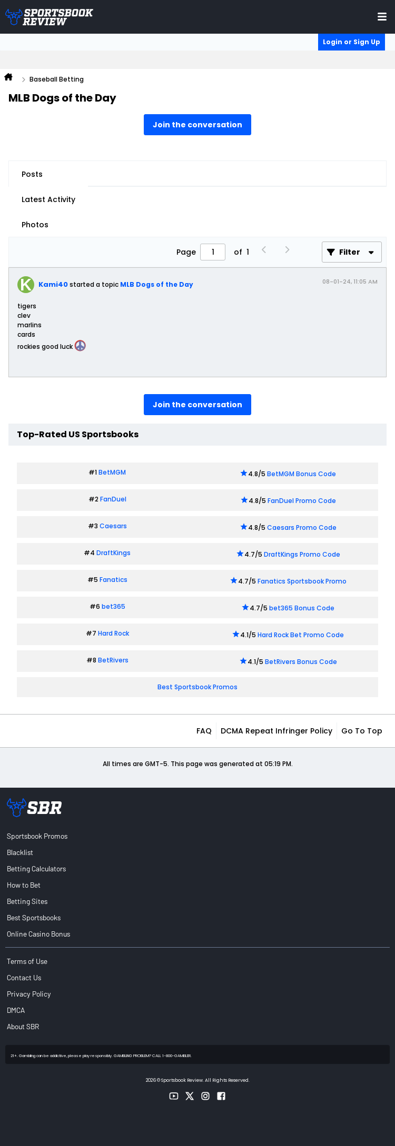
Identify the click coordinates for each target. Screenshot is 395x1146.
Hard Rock (113, 633)
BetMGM (112, 472)
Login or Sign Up (351, 41)
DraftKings (113, 552)
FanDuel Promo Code (302, 500)
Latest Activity (48, 199)
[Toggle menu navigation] (382, 16)
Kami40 (53, 284)
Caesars (113, 525)
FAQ (204, 731)
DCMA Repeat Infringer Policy (276, 731)
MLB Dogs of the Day (156, 284)
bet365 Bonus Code (301, 608)
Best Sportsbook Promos (197, 686)
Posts (32, 174)
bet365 (113, 606)
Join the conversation (197, 124)
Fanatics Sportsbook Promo (302, 581)
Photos (35, 224)
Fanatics (113, 579)
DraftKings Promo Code (302, 554)
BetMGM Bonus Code (301, 473)
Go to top (361, 731)
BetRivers (113, 660)
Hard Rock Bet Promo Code (301, 634)
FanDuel (113, 499)
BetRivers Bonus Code (301, 661)
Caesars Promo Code (302, 527)
